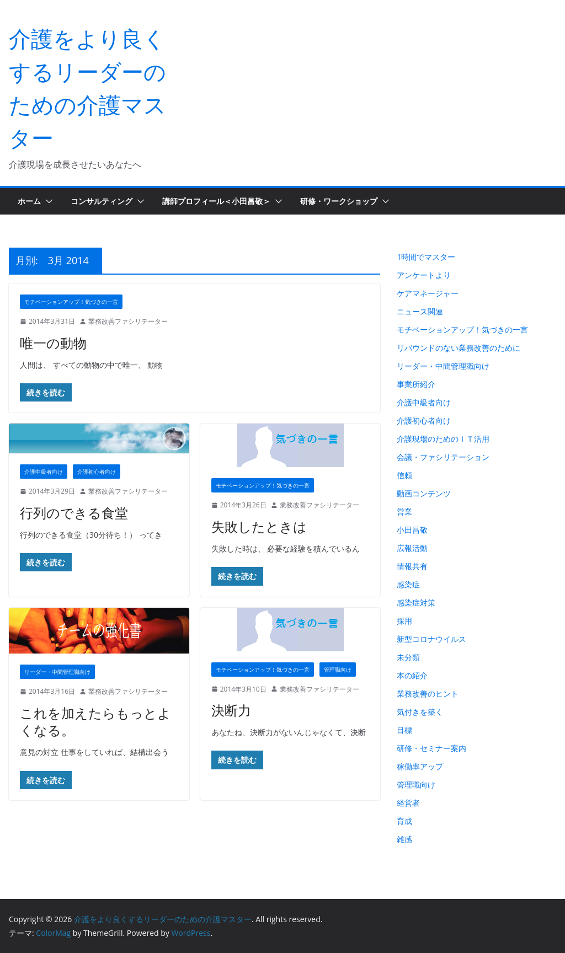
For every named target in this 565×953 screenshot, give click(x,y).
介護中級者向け (43, 471)
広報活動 (412, 548)
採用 (404, 620)
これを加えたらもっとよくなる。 (95, 721)
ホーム (29, 201)
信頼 (404, 475)
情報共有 (412, 566)
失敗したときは (259, 526)
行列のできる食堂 (74, 513)
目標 (404, 730)
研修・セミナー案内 (431, 748)
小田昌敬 (412, 529)
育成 (404, 821)
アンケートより (424, 275)
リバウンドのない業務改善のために (458, 347)
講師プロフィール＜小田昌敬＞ (216, 201)
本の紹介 (412, 675)
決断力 (231, 710)
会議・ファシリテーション (443, 457)
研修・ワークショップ (338, 201)
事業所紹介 (416, 384)
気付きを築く (420, 711)
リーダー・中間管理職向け (57, 672)
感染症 (408, 584)
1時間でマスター (426, 256)
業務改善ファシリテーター (128, 321)
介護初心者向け (96, 471)
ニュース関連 (420, 311)
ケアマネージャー (428, 293)
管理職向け (337, 669)
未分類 (408, 657)
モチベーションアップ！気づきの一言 (71, 302)
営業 (404, 511)
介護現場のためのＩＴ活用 (443, 438)
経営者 (408, 802)
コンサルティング (101, 201)
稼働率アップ (420, 766)
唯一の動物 (53, 343)
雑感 (404, 839)
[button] (47, 201)
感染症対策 (416, 602)
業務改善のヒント (428, 693)
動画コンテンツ (424, 493)
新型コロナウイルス (431, 639)
